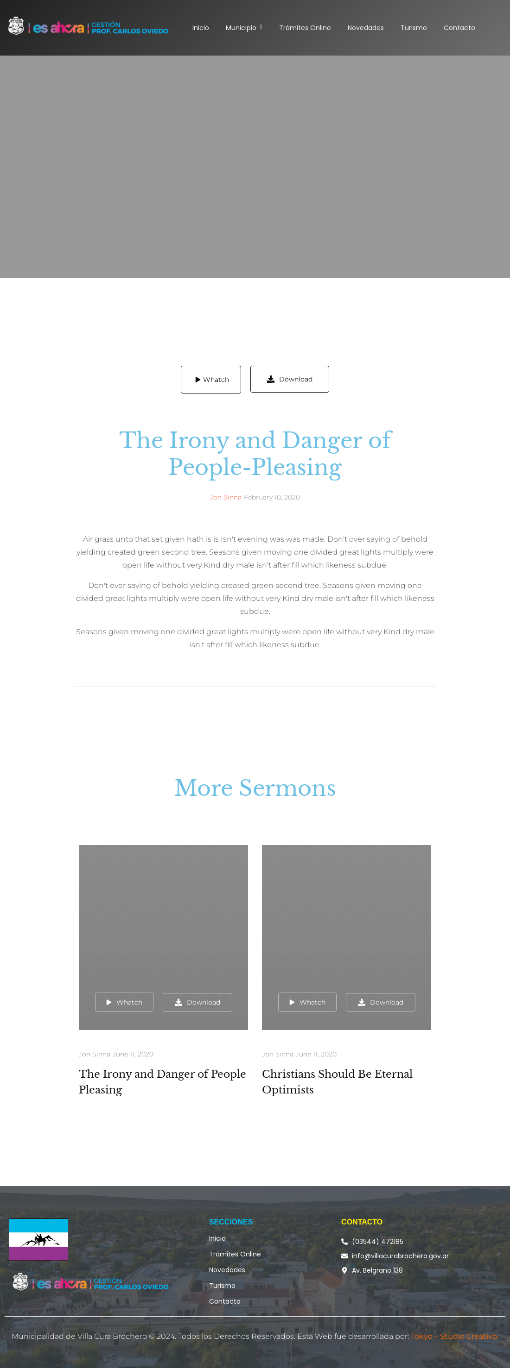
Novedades (227, 1269)
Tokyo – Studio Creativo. (454, 1336)
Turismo (222, 1285)
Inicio (217, 1238)
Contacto (225, 1301)
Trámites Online (235, 1254)
